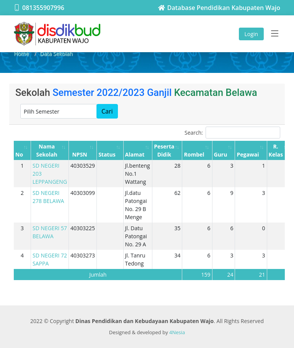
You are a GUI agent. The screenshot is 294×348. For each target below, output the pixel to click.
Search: (232, 133)
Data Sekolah (56, 53)
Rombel (194, 154)
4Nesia (177, 332)
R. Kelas (276, 150)
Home (21, 53)
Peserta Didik (164, 150)
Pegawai (248, 154)
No (19, 154)
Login (251, 34)
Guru (220, 154)
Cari (107, 111)
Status (106, 154)
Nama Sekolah (46, 150)
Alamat (135, 154)
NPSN (79, 154)
